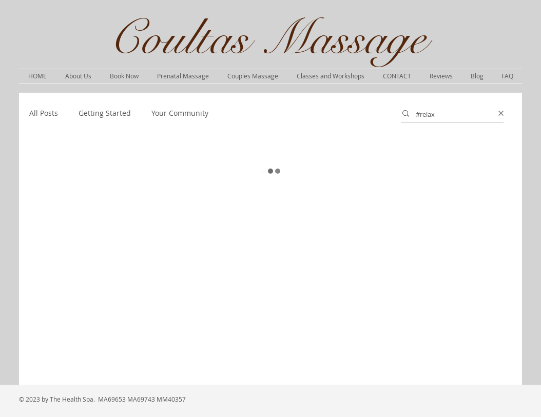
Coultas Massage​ (267, 39)
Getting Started (105, 113)
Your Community (179, 113)
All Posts (43, 113)
